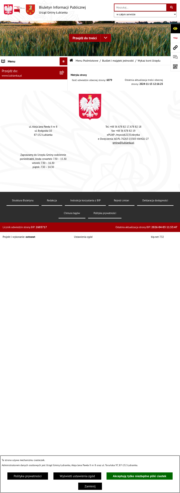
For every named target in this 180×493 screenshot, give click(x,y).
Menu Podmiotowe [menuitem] (14, 77)
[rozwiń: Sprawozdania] (64, 346)
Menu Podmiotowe (87, 60)
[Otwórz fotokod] (175, 66)
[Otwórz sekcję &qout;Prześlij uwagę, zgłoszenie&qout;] (175, 57)
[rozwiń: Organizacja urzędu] (64, 270)
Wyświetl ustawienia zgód (77, 476)
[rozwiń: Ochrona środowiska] (64, 250)
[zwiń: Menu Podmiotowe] (64, 77)
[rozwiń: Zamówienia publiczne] (64, 438)
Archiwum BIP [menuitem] (11, 69)
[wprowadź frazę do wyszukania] (140, 7)
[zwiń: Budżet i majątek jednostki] (64, 87)
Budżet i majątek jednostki (118, 60)
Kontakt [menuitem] (7, 446)
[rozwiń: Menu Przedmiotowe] (64, 422)
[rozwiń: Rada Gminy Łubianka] (64, 290)
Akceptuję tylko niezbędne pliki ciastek (139, 476)
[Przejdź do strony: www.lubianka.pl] (175, 47)
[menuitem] (34, 87)
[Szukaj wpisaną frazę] (171, 7)
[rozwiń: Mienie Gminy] (64, 229)
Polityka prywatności (28, 476)
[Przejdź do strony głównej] (45, 10)
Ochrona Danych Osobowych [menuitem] (21, 430)
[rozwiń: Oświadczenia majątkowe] (64, 280)
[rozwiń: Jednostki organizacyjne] (64, 209)
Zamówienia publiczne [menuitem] (17, 438)
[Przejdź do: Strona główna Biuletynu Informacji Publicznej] (71, 60)
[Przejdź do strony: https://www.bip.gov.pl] (175, 38)
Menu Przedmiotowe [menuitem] (15, 422)
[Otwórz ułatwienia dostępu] (175, 28)
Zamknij (90, 486)
